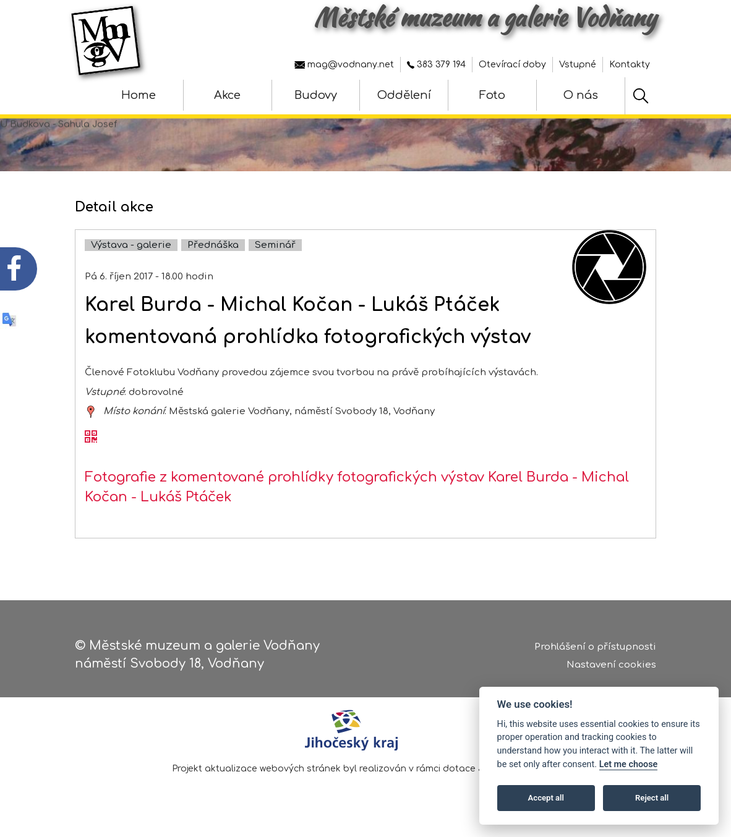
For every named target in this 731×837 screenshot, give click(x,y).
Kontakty (629, 64)
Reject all (652, 797)
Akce (227, 95)
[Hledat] (640, 95)
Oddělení (404, 95)
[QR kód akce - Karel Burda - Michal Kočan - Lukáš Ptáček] (91, 440)
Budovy (315, 95)
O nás (580, 95)
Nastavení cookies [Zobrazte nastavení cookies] (611, 665)
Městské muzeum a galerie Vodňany (485, 17)
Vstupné (577, 64)
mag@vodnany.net (344, 64)
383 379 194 (436, 64)
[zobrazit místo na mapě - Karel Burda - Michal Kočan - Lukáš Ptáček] (91, 414)
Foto (492, 95)
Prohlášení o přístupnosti (595, 647)
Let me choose (628, 764)
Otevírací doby (512, 64)
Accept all (546, 797)
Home (138, 95)
